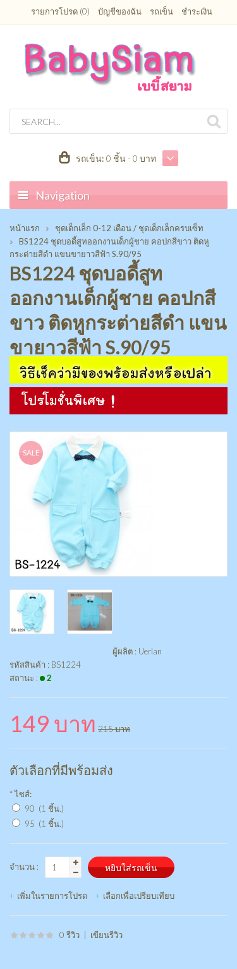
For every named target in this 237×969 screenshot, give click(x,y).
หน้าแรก (24, 228)
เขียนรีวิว (106, 935)
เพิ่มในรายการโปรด (52, 896)
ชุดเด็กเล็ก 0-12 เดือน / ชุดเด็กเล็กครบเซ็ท (129, 228)
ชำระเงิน (196, 11)
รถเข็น (161, 11)
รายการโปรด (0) (60, 11)
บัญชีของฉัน (120, 11)
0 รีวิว (69, 935)
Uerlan (150, 651)
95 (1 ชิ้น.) (44, 824)
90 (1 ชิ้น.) (44, 808)
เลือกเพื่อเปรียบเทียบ (138, 896)
